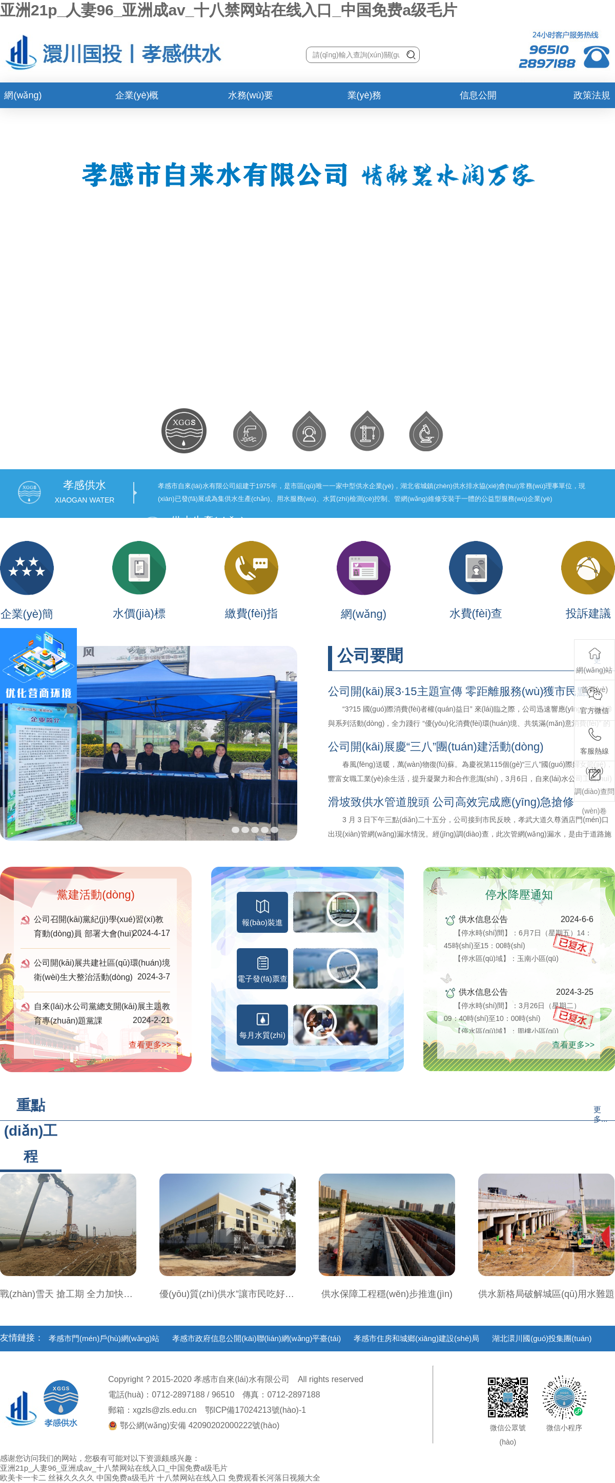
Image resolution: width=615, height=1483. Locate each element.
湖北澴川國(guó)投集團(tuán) (541, 1338)
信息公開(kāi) (478, 99)
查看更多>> (150, 1044)
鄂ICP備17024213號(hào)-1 (255, 1410)
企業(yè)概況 (137, 99)
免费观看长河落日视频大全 (274, 1477)
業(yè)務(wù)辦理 (364, 99)
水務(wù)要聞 (251, 99)
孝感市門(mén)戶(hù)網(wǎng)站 (104, 1338)
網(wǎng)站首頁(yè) (23, 99)
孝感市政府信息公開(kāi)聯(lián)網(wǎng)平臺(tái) (256, 1338)
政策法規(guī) (591, 99)
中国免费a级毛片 (125, 1477)
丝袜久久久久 (71, 1477)
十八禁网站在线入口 (191, 1477)
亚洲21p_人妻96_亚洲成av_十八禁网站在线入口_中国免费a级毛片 (228, 10)
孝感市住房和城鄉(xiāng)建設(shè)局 (416, 1338)
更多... (600, 1114)
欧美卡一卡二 (23, 1477)
